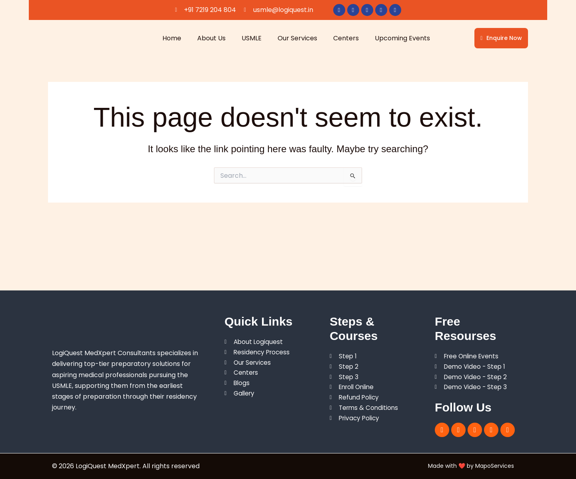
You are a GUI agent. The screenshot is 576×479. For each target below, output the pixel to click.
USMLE (252, 38)
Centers (346, 38)
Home (171, 38)
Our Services (297, 38)
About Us (211, 38)
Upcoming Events (402, 38)
